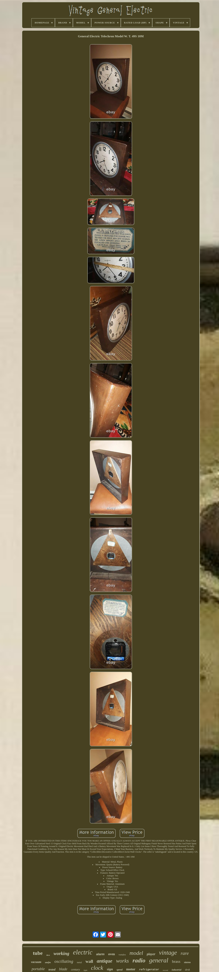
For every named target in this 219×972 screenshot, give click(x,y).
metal (79, 962)
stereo (187, 962)
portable (38, 969)
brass (176, 961)
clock (97, 968)
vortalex (122, 954)
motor (130, 969)
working (61, 953)
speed (119, 969)
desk (187, 969)
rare (185, 953)
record (165, 970)
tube (38, 953)
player (151, 954)
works (122, 961)
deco (48, 955)
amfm (48, 962)
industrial (176, 969)
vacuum (36, 962)
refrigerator (149, 969)
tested (51, 969)
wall (89, 961)
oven (111, 954)
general (158, 960)
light (85, 970)
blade (63, 969)
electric (82, 952)
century (75, 969)
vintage (168, 952)
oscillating (63, 961)
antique (104, 961)
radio (139, 960)
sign (110, 969)
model (136, 953)
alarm (100, 954)
